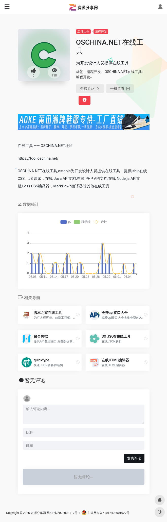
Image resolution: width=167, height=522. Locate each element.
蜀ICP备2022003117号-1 (63, 513)
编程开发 (101, 31)
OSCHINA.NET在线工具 (123, 72)
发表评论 (134, 458)
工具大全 (83, 31)
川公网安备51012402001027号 (105, 513)
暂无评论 (35, 380)
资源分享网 (38, 513)
